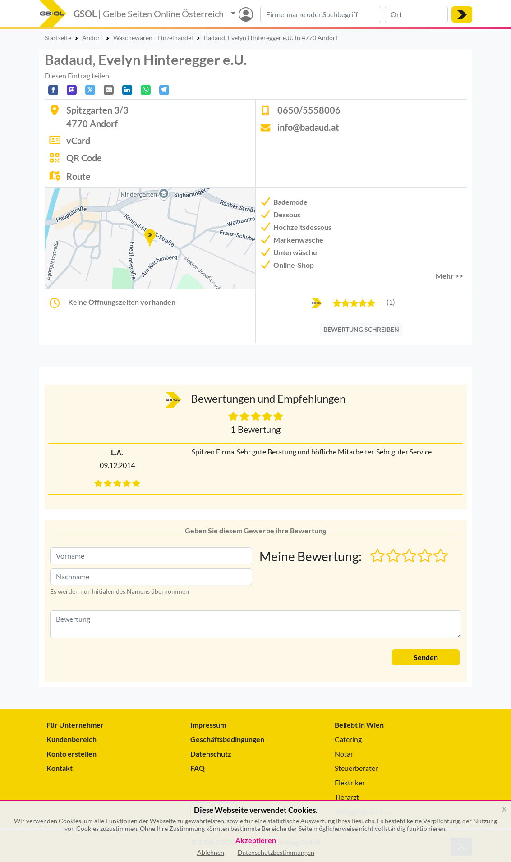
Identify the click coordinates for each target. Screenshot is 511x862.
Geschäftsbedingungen (227, 739)
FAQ (197, 768)
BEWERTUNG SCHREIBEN (361, 329)
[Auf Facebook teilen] (53, 90)
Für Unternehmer (75, 724)
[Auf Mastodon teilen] (72, 90)
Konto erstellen (71, 753)
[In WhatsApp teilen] (146, 90)
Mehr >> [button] (449, 275)
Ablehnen (210, 852)
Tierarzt (347, 797)
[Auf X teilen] (90, 90)
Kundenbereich (71, 739)
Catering (348, 739)
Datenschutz (210, 753)
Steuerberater (356, 768)
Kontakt (59, 768)
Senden (426, 657)
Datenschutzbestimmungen (276, 852)
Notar (344, 753)
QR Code (84, 157)
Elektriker (350, 782)
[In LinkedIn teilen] (127, 90)
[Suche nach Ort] (416, 14)
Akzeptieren (255, 840)
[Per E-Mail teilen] (109, 90)
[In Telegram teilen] (164, 90)
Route (78, 176)
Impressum (208, 724)
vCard (78, 140)
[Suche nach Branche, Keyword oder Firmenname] (320, 14)
